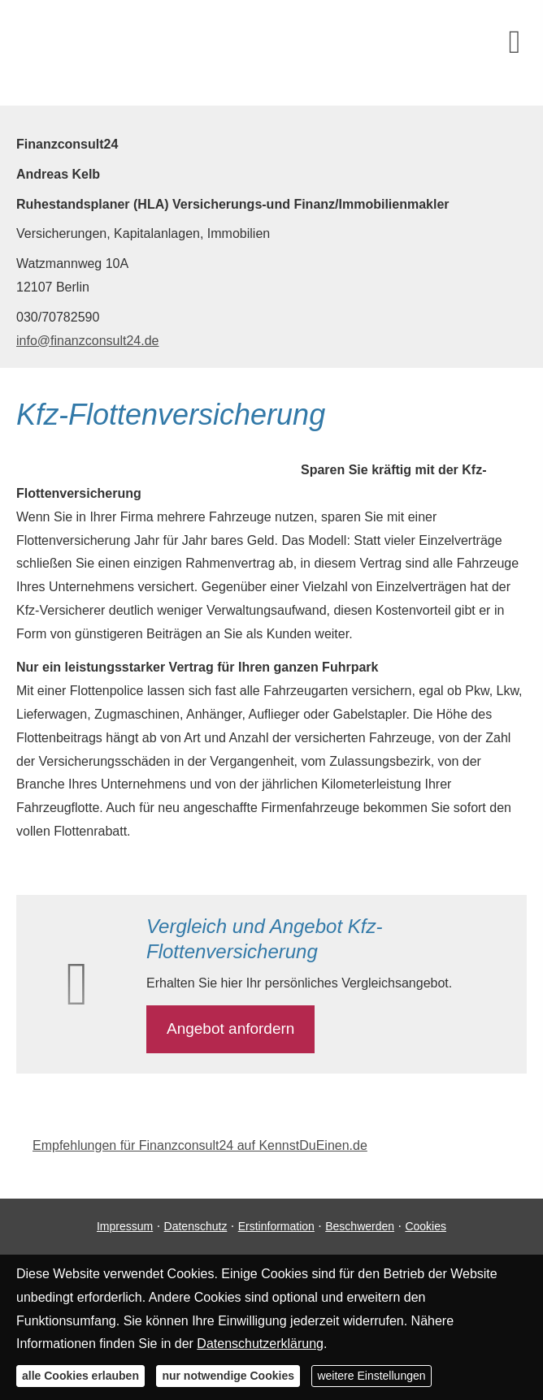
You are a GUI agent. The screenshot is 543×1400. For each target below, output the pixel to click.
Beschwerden (359, 1226)
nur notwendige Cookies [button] (228, 1375)
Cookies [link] (425, 1226)
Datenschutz (196, 1226)
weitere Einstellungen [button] (371, 1375)
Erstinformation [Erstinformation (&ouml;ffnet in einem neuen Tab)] (276, 1226)
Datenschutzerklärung (260, 1343)
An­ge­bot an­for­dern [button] (230, 1028)
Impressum (125, 1226)
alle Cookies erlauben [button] (80, 1375)
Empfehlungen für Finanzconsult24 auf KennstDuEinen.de (200, 1145)
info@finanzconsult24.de (87, 341)
